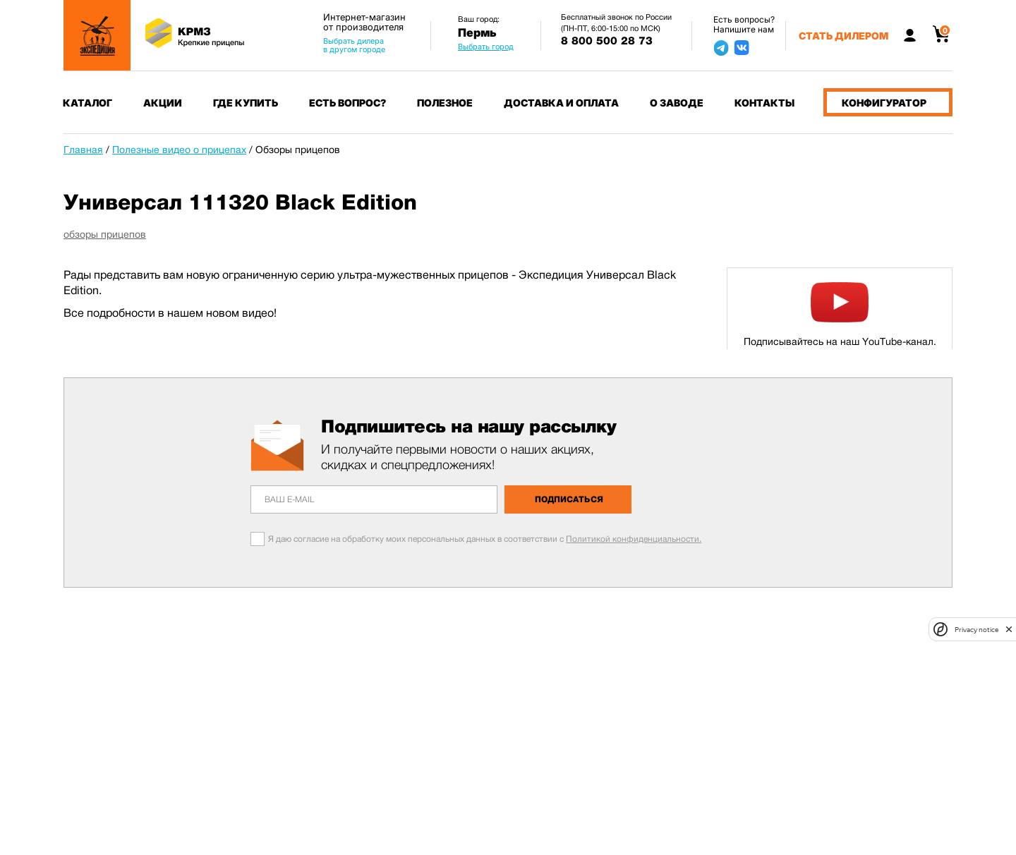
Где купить (245, 103)
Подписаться (569, 499)
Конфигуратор (884, 103)
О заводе (676, 103)
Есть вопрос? (347, 103)
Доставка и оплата (561, 103)
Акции (162, 103)
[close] (1009, 629)
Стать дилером (843, 36)
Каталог (87, 103)
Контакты (764, 103)
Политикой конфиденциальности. (633, 539)
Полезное (445, 103)
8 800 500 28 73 (607, 41)
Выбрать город (486, 46)
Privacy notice (976, 629)
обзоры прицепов (105, 234)
